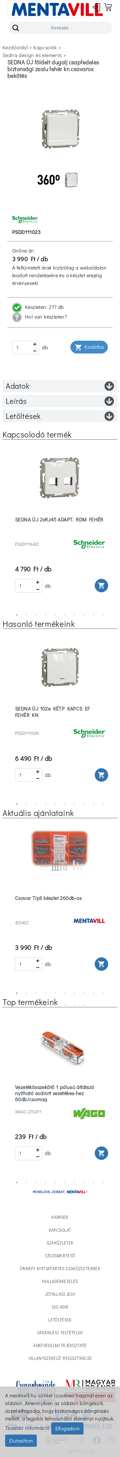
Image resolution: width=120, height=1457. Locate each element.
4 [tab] (46, 615)
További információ (27, 1427)
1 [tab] (17, 615)
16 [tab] (84, 1005)
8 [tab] (84, 615)
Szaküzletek (60, 1242)
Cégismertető (60, 1255)
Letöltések (60, 416)
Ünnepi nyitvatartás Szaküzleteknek (60, 1268)
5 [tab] (55, 615)
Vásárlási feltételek (60, 1332)
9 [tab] (94, 615)
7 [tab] (74, 615)
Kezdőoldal (15, 47)
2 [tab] (26, 615)
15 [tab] (74, 1005)
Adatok (60, 386)
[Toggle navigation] (57, 9)
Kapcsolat (60, 1230)
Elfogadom (67, 1428)
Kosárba (89, 347)
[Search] (60, 27)
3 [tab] (36, 615)
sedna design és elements (32, 55)
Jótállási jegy (60, 1294)
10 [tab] (103, 615)
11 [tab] (36, 1005)
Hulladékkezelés (60, 1281)
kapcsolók (45, 47)
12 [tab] (46, 1005)
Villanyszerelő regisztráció (60, 1358)
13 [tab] (55, 1005)
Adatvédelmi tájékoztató (59, 1345)
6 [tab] (65, 615)
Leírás (60, 401)
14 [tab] (65, 1005)
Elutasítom (21, 1440)
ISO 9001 (60, 1307)
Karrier (60, 1217)
